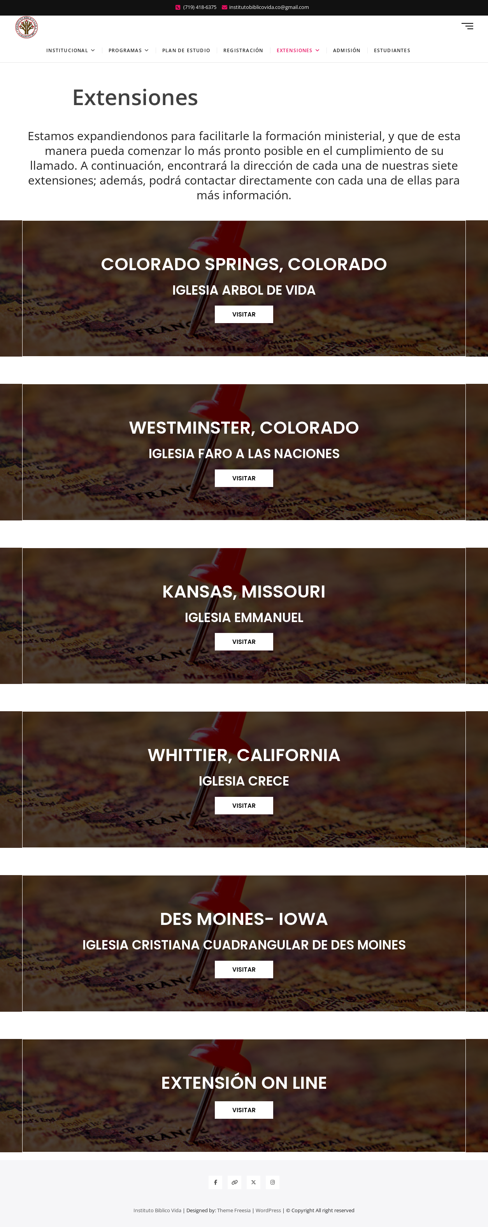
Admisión (347, 50)
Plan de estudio (186, 50)
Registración (243, 50)
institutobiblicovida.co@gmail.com (265, 7)
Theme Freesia (234, 1210)
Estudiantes (392, 50)
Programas (125, 50)
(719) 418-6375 (196, 7)
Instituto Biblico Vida (157, 1210)
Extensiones (295, 50)
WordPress (268, 1210)
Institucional (67, 50)
